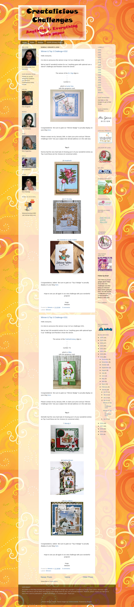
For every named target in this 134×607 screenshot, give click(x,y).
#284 (99, 60)
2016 (102, 429)
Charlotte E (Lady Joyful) (68, 240)
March (104, 384)
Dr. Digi (70, 73)
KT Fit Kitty (68, 199)
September (105, 367)
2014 (102, 434)
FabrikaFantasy (70, 339)
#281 (99, 52)
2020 (102, 354)
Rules (32, 42)
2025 (102, 340)
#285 (99, 62)
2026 (102, 337)
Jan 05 (105, 419)
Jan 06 (105, 400)
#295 (99, 87)
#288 (99, 70)
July (103, 373)
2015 (102, 431)
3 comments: (66, 307)
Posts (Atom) (54, 581)
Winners (48, 310)
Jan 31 (105, 392)
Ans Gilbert (68, 501)
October (104, 365)
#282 (99, 55)
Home (24, 42)
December (105, 359)
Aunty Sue (69, 86)
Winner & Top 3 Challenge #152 (54, 51)
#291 (99, 77)
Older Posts (88, 577)
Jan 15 (105, 395)
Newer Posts (46, 577)
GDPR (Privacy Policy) (55, 42)
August (104, 370)
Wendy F (68, 423)
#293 (99, 82)
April (103, 381)
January (104, 389)
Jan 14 (105, 397)
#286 (99, 65)
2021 (102, 351)
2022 (102, 348)
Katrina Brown (68, 460)
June (103, 376)
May (103, 378)
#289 (99, 72)
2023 (102, 346)
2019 (102, 357)
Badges (40, 42)
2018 (102, 423)
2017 (102, 426)
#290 (99, 75)
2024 (102, 343)
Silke (69, 352)
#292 (99, 80)
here (49, 130)
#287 (99, 67)
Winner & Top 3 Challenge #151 (54, 317)
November (105, 362)
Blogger (89, 601)
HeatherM (68, 160)
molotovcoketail (73, 601)
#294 (99, 85)
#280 (99, 50)
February (105, 387)
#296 (99, 90)
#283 (99, 57)
